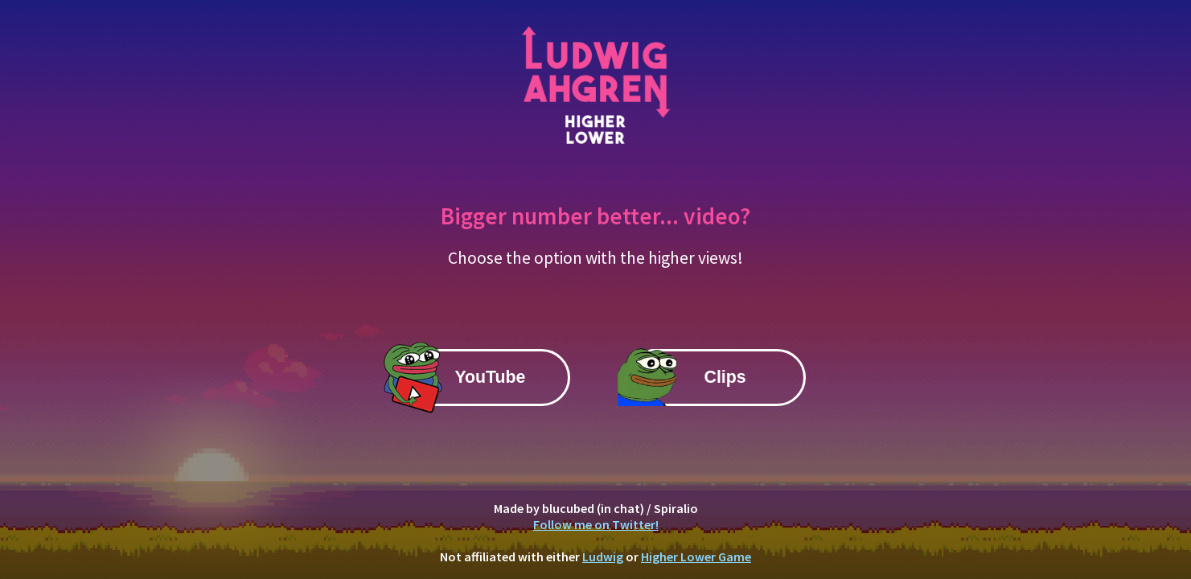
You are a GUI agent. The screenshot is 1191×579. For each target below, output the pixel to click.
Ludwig (602, 556)
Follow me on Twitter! (596, 524)
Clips (725, 377)
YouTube (489, 377)
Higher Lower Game (696, 556)
